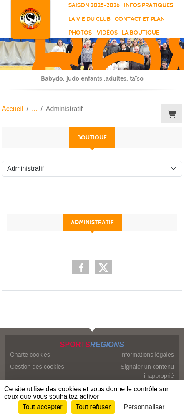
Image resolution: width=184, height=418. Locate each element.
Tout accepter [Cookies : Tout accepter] (43, 406)
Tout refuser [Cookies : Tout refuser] (93, 406)
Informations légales (147, 354)
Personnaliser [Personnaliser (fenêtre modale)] (144, 406)
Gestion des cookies (37, 366)
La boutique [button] (140, 32)
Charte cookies (30, 354)
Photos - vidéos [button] (93, 32)
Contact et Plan (140, 19)
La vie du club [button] (89, 19)
